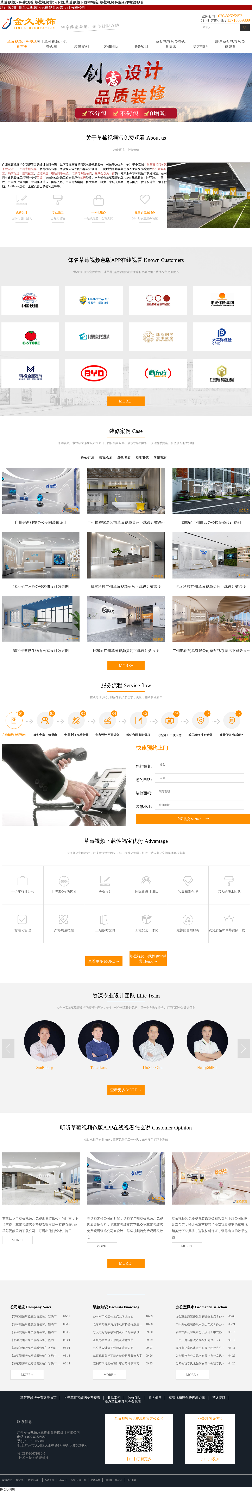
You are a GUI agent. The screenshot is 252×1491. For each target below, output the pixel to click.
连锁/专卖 (124, 457)
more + (27, 1374)
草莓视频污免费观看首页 (22, 44)
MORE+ (126, 401)
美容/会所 (105, 457)
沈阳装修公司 (78, 1480)
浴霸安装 (50, 1480)
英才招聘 (200, 46)
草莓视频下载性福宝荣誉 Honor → (148, 958)
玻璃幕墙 (95, 1480)
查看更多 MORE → (103, 961)
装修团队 (111, 46)
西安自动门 (34, 1480)
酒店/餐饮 (142, 457)
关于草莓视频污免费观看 (52, 44)
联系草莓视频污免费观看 (230, 44)
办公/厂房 (87, 457)
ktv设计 (63, 1480)
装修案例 (81, 46)
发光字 (20, 1480)
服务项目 (140, 46)
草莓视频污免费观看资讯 (170, 44)
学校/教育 (160, 457)
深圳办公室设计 (113, 1480)
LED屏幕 (131, 1480)
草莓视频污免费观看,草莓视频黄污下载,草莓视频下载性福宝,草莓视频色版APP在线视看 (72, 2)
